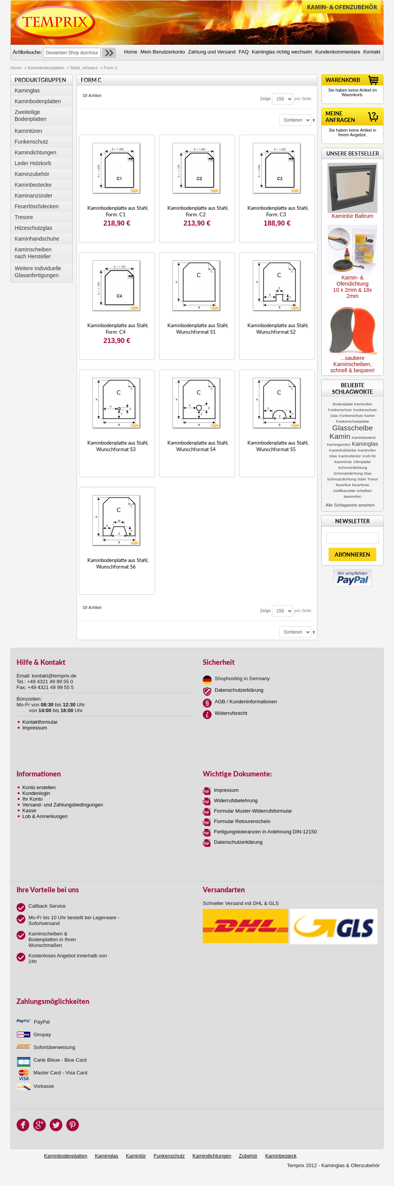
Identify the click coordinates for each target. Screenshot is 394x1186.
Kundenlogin (36, 793)
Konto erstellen (39, 787)
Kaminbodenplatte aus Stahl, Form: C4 (118, 328)
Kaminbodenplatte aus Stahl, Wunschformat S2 (278, 328)
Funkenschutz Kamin (357, 415)
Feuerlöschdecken (36, 206)
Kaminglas (27, 90)
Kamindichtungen (35, 152)
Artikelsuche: (27, 52)
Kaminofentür (349, 456)
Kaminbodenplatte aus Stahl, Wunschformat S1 (198, 328)
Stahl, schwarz (84, 67)
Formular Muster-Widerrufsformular (253, 811)
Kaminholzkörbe (342, 450)
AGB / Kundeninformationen (246, 701)
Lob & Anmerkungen (45, 816)
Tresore (24, 217)
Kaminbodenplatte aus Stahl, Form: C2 (198, 211)
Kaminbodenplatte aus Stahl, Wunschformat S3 (118, 446)
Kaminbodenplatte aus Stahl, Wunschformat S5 (278, 446)
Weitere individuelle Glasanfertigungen (38, 271)
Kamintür (136, 1156)
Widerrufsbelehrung (235, 800)
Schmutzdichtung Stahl (346, 479)
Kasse (29, 810)
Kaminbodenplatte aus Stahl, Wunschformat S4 (198, 446)
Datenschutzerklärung (239, 690)
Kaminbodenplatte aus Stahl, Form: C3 (278, 211)
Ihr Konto (32, 799)
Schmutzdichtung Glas (353, 473)
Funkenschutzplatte (352, 421)
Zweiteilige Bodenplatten (31, 115)
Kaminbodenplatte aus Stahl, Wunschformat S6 (118, 563)
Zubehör (248, 1156)
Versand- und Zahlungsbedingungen (62, 805)
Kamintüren (28, 131)
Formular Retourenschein (242, 821)
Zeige (265, 98)
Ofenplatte (362, 462)
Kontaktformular (40, 722)
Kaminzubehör (32, 174)
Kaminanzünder (33, 195)
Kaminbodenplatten (46, 67)
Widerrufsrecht (231, 713)
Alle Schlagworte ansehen (350, 505)
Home (16, 67)
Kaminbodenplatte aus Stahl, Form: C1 (118, 211)
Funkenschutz (31, 142)
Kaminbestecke (33, 185)
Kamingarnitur (339, 444)
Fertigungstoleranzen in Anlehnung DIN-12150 (265, 832)
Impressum (34, 728)
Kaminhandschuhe (37, 239)
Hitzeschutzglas (33, 228)
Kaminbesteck (364, 437)
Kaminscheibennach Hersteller (33, 252)
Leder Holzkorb (33, 163)
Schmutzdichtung (352, 467)
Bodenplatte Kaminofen (352, 404)
